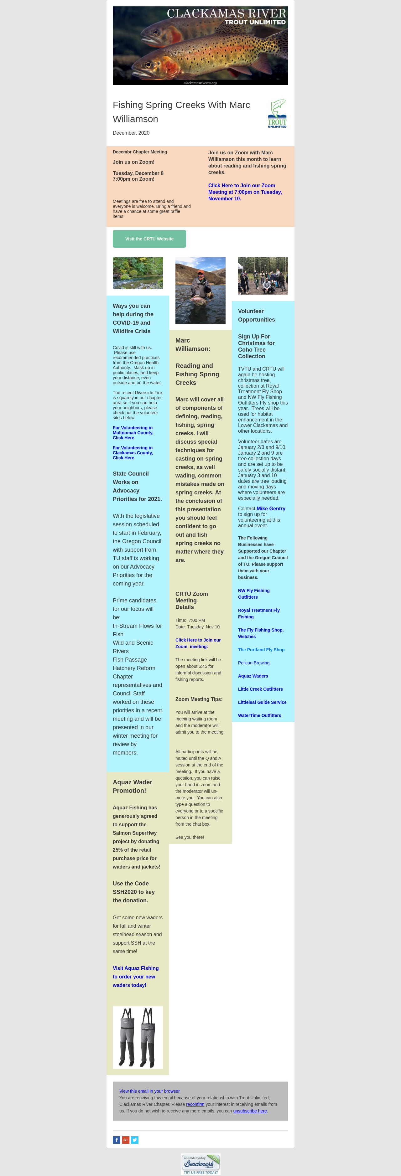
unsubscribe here (250, 1110)
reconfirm (195, 1104)
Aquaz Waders (253, 675)
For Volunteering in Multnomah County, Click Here (133, 432)
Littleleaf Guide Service (262, 702)
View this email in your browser (149, 1091)
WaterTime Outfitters (259, 715)
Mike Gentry (270, 508)
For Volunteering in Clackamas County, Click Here (133, 452)
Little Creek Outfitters (260, 689)
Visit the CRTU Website (149, 238)
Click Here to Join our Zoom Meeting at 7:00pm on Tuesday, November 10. (245, 192)
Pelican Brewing (253, 662)
